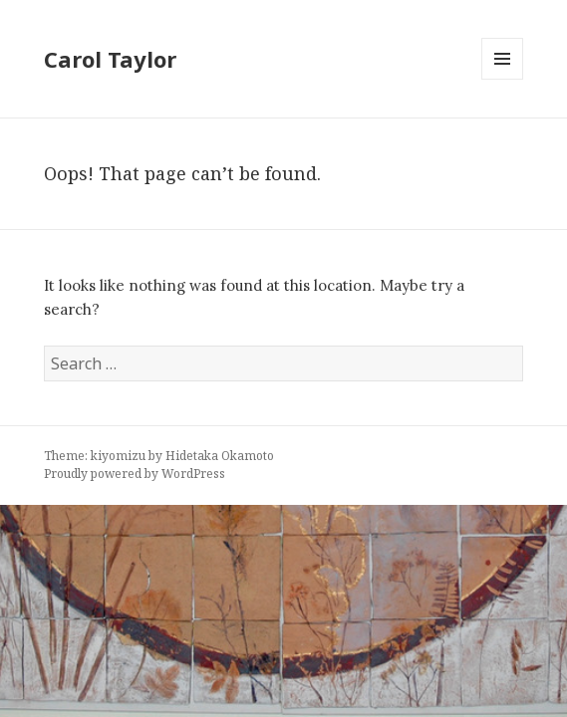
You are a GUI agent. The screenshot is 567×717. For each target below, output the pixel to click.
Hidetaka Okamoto (219, 455)
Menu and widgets (502, 79)
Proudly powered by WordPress (134, 473)
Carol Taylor (110, 59)
